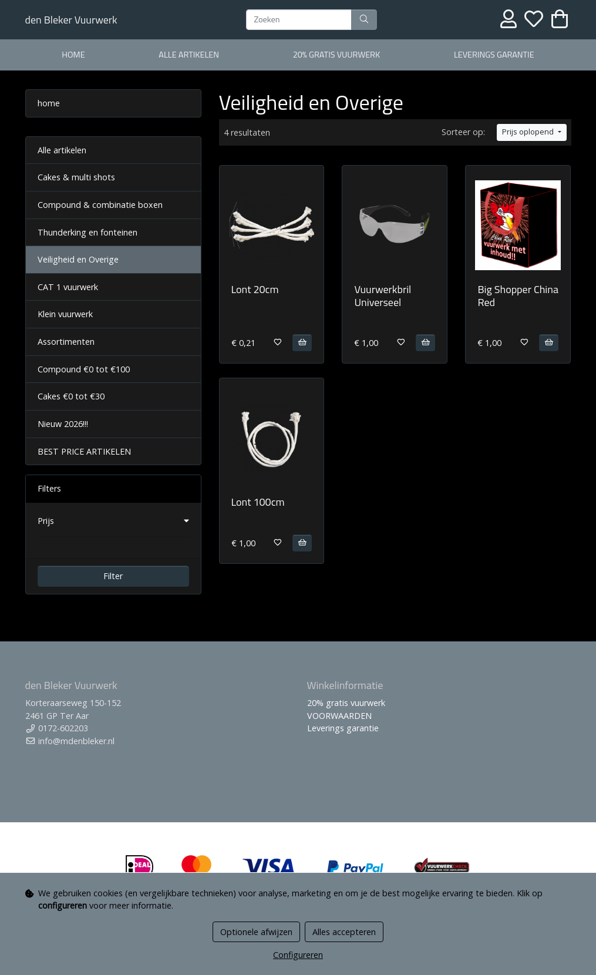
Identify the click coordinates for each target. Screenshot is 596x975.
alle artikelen (189, 54)
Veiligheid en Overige (78, 259)
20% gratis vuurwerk (336, 54)
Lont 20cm (255, 289)
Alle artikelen (62, 150)
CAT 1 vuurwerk (68, 286)
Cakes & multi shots (76, 177)
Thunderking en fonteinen (87, 232)
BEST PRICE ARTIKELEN (84, 451)
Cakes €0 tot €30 (71, 396)
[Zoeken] (299, 20)
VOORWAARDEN (339, 715)
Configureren (298, 954)
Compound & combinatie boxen (100, 204)
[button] (113, 521)
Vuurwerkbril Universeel (382, 295)
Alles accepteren (344, 931)
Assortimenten (66, 341)
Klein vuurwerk (65, 314)
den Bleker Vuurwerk (71, 20)
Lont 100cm (258, 502)
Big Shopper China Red (517, 295)
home (73, 54)
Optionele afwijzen (256, 931)
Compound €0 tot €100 (84, 369)
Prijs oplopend (528, 132)
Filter (113, 575)
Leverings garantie (494, 54)
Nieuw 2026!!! (63, 423)
